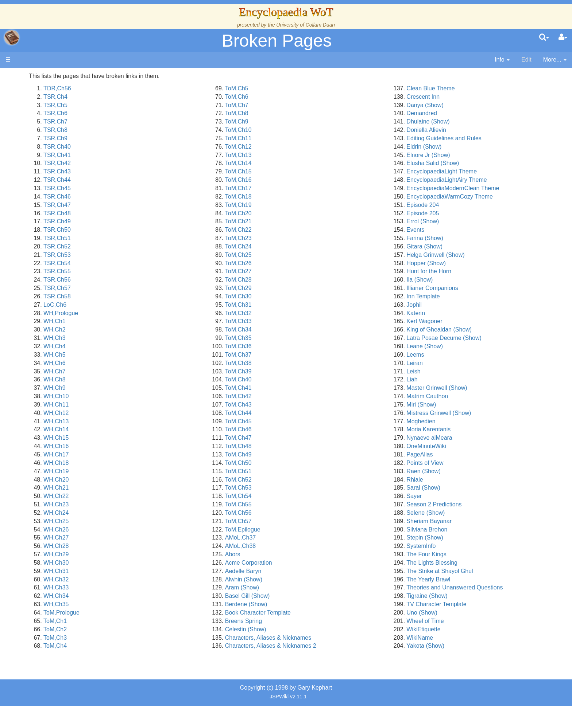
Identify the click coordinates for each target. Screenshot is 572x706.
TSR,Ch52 (156, 246)
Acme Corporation (314, 563)
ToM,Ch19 (304, 205)
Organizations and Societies (71, 221)
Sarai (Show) (456, 488)
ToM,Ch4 (154, 646)
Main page (33, 76)
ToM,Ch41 (304, 388)
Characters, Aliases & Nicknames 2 (336, 646)
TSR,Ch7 (155, 121)
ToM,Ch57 (304, 521)
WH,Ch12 (155, 413)
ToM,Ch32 (304, 313)
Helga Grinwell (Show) (469, 255)
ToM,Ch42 (304, 396)
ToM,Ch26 (304, 263)
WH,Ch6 (154, 363)
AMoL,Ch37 (306, 537)
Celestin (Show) (311, 629)
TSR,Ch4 (155, 97)
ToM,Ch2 (154, 629)
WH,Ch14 (155, 429)
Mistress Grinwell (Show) (472, 413)
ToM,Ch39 (304, 371)
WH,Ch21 (155, 488)
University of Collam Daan (305, 25)
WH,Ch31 (155, 571)
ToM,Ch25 (304, 255)
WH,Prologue (160, 313)
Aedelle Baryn (309, 571)
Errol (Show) (456, 221)
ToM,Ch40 (304, 379)
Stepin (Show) (458, 537)
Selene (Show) (459, 513)
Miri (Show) (454, 404)
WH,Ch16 (155, 446)
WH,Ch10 (155, 396)
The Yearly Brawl (461, 579)
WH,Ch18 (155, 463)
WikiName (453, 638)
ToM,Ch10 (304, 130)
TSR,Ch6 (155, 113)
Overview (61, 171)
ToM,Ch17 (304, 188)
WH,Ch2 (154, 329)
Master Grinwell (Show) (470, 388)
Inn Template (456, 296)
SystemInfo (454, 546)
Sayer (447, 496)
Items (42, 246)
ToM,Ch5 (302, 88)
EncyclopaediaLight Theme (475, 171)
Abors (298, 554)
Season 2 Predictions (467, 504)
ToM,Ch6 (302, 97)
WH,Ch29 (155, 554)
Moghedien (454, 421)
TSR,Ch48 (156, 213)
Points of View (458, 463)
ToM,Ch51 (304, 471)
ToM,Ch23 (304, 238)
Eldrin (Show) (457, 147)
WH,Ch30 (155, 563)
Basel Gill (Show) (313, 596)
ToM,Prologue (161, 612)
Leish (446, 371)
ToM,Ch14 (304, 163)
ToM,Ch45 (304, 421)
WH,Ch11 (155, 404)
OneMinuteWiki (459, 446)
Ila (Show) (453, 279)
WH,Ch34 (155, 596)
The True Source (56, 130)
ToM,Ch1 (154, 621)
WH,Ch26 (155, 529)
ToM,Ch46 (304, 429)
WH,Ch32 (155, 579)
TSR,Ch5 (155, 105)
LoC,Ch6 (154, 305)
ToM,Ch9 (302, 121)
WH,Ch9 (154, 388)
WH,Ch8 (154, 379)
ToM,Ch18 (304, 196)
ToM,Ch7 (302, 105)
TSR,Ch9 (155, 138)
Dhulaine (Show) (461, 121)
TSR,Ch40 (156, 147)
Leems (448, 355)
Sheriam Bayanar (462, 521)
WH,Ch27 (155, 537)
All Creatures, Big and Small (71, 238)
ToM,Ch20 (304, 213)
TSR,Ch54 (156, 263)
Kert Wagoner (457, 321)
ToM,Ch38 (304, 363)
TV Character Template (469, 604)
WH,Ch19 (155, 471)
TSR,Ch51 (156, 238)
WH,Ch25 (155, 521)
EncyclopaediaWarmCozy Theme (483, 196)
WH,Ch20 (155, 479)
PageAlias (453, 454)
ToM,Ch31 (304, 305)
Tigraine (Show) (460, 596)
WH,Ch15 (155, 438)
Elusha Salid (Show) (466, 163)
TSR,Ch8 (155, 130)
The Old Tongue (55, 188)
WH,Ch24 (155, 513)
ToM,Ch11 (304, 138)
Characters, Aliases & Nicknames (334, 638)
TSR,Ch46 (156, 196)
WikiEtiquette (457, 629)
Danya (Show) (458, 105)
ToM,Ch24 (304, 246)
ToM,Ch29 (304, 288)
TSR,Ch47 (156, 205)
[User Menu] (563, 37)
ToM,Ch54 (304, 496)
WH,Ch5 (154, 355)
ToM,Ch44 (304, 413)
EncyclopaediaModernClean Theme (486, 188)
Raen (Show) (457, 471)
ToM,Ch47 (304, 438)
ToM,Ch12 (304, 147)
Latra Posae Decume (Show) (477, 338)
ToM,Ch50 (304, 463)
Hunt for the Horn (462, 271)
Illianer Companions (465, 288)
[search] (544, 37)
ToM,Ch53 (304, 488)
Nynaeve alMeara (462, 438)
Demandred (455, 113)
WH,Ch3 (154, 338)
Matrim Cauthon (460, 396)
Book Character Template (324, 612)
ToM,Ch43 (304, 404)
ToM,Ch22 (304, 230)
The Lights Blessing (465, 563)
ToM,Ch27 (304, 271)
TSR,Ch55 (156, 271)
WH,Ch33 (155, 587)
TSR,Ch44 (156, 180)
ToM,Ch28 (304, 279)
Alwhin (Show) (309, 579)
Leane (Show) (458, 346)
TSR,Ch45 (156, 188)
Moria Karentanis (462, 429)
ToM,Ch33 (304, 321)
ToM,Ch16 (304, 180)
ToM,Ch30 (304, 296)
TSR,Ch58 (156, 296)
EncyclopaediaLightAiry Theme (480, 180)
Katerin (449, 313)
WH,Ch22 (155, 496)
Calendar (46, 147)
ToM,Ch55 (304, 504)
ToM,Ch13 (304, 155)
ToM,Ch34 (304, 329)
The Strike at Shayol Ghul (473, 571)
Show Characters (57, 213)
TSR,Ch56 (156, 279)
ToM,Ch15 (304, 171)
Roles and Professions (64, 230)
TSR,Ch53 (156, 255)
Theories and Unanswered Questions (488, 587)
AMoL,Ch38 (306, 546)
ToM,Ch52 (304, 479)
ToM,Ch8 (302, 113)
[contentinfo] (502, 60)
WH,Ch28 (155, 546)
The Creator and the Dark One (74, 113)
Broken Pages (277, 40)
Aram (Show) (308, 587)
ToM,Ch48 (304, 446)
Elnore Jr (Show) (461, 155)
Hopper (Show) (459, 263)
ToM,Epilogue (308, 529)
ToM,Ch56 (304, 513)
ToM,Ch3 (154, 638)
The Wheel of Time (59, 121)
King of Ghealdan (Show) (472, 329)
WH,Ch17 (155, 454)
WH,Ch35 (155, 604)
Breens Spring (309, 621)
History (44, 138)
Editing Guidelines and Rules (477, 138)
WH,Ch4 (154, 346)
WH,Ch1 (154, 321)
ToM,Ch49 (304, 454)
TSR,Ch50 (156, 230)
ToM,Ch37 (304, 355)
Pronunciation (52, 296)
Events (448, 230)
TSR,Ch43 (156, 171)
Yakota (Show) (459, 646)
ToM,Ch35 (304, 338)
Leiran (448, 363)
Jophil (447, 305)
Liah (445, 379)
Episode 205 (456, 213)
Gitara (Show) (458, 246)
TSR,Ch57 (156, 288)
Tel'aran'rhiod (52, 271)
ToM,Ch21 (304, 221)
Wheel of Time (458, 621)
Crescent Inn (456, 97)
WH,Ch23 (155, 504)
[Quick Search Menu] (544, 37)
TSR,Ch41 (156, 155)
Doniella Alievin (459, 130)
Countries (61, 180)
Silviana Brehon (460, 529)
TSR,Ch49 (156, 221)
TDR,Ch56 (157, 88)
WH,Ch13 (155, 421)
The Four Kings (459, 554)
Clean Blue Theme (464, 88)
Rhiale (448, 479)
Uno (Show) (455, 612)
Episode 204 (456, 205)
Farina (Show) (458, 238)
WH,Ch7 (154, 371)
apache (11, 37)
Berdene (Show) (312, 604)
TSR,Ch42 (156, 163)
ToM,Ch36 (304, 346)
